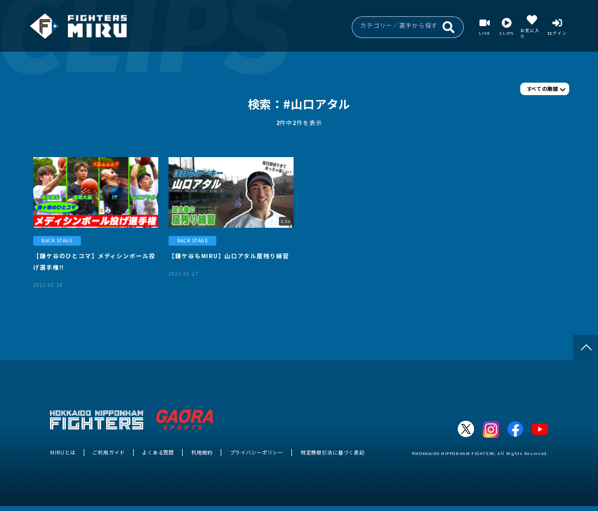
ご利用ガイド (108, 452)
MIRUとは (63, 452)
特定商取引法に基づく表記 (333, 452)
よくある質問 (158, 452)
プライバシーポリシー (257, 452)
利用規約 (202, 452)
